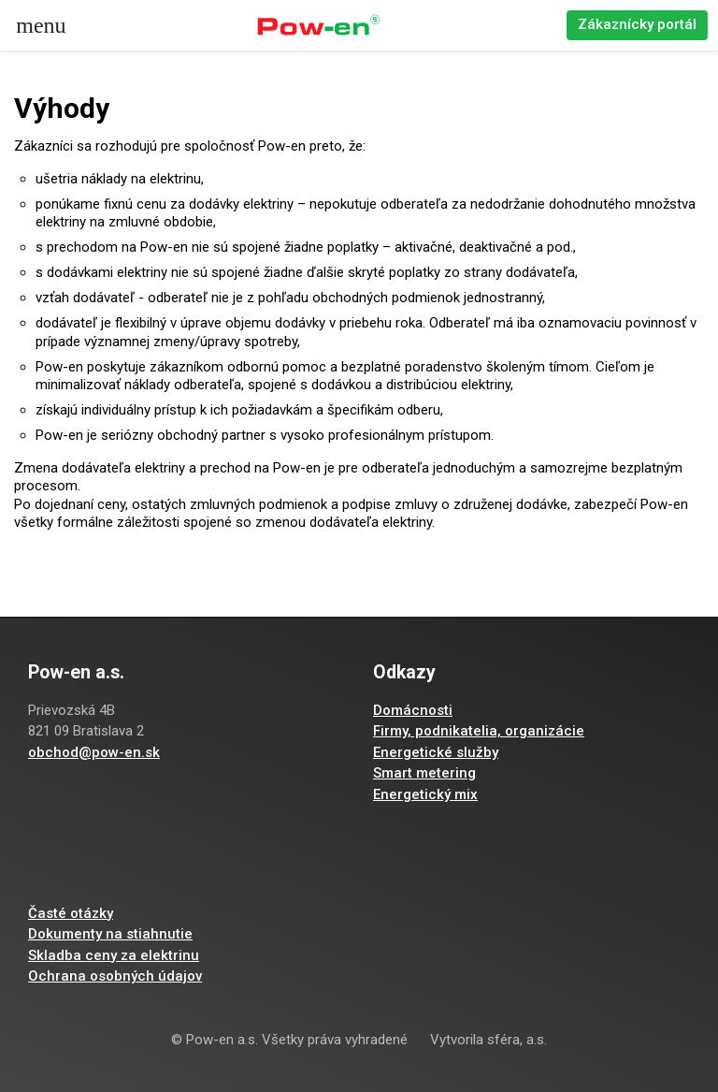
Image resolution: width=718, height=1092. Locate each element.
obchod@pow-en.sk (94, 752)
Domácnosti (412, 710)
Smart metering (424, 772)
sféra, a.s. (517, 1039)
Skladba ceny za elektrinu (113, 955)
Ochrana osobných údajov (115, 976)
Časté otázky (70, 913)
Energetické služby (435, 752)
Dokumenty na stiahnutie (110, 933)
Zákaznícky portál (637, 24)
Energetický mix (425, 794)
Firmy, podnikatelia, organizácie (478, 730)
